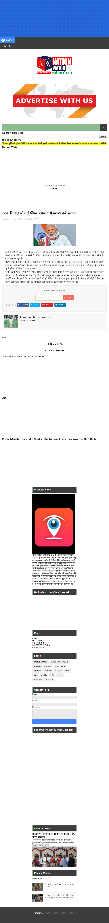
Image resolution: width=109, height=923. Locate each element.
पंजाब (36, 675)
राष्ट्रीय (37, 219)
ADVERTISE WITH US (41, 645)
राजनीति (44, 675)
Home (34, 639)
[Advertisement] (54, 18)
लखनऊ (60, 675)
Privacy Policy (38, 647)
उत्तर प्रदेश (48, 666)
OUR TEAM (37, 641)
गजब (63, 666)
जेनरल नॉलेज (37, 878)
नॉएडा (67, 671)
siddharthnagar (59, 662)
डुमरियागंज (37, 671)
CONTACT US (38, 643)
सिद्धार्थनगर (50, 680)
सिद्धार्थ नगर (38, 680)
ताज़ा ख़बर (48, 671)
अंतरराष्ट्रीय (37, 666)
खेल (56, 666)
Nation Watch (41, 662)
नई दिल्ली (58, 671)
